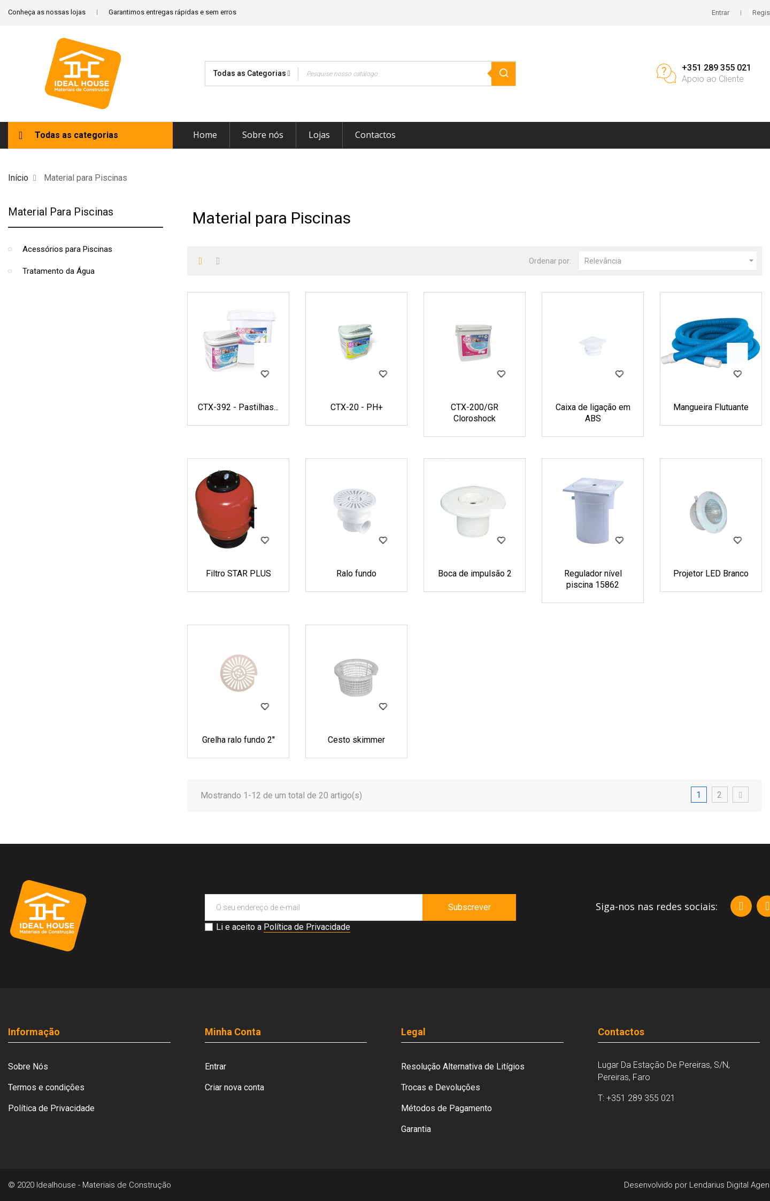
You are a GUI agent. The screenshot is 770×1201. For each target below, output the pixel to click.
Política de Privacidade (307, 927)
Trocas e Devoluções (440, 1087)
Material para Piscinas (60, 211)
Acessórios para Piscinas (67, 249)
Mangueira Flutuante (711, 407)
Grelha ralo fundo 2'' (238, 740)
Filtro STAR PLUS (238, 573)
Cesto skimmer (356, 740)
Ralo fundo (356, 573)
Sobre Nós (28, 1066)
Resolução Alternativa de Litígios (463, 1066)
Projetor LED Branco (711, 573)
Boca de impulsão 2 (475, 573)
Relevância (670, 261)
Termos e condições (46, 1087)
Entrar (215, 1066)
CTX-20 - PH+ (356, 407)
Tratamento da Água (58, 271)
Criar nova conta (234, 1087)
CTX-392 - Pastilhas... (238, 407)
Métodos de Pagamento (446, 1108)
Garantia (416, 1129)
